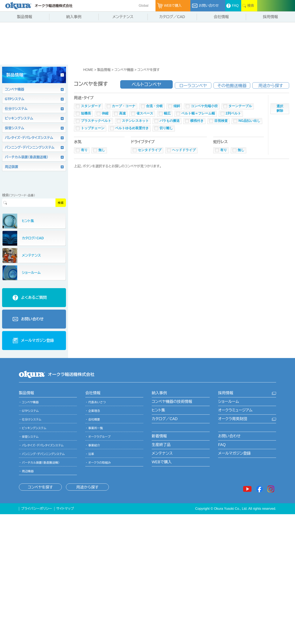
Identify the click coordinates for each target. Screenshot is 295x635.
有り (84, 150)
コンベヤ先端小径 (204, 106)
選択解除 (280, 108)
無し (101, 150)
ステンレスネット (135, 120)
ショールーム (228, 401)
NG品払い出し (249, 120)
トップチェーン (92, 128)
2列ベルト (233, 113)
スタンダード (91, 106)
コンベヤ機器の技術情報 (172, 401)
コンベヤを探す (148, 70)
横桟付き (197, 120)
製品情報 (104, 70)
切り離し (166, 128)
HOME (88, 70)
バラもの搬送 (169, 120)
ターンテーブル (240, 106)
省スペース (144, 113)
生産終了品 (161, 445)
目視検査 (221, 120)
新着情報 (159, 436)
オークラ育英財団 (232, 419)
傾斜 (176, 106)
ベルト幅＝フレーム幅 (198, 113)
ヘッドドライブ (184, 150)
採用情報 (225, 393)
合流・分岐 (154, 106)
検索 (61, 202)
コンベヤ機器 (123, 70)
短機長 (86, 113)
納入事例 (159, 393)
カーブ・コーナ (123, 106)
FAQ (222, 445)
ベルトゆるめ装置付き (132, 128)
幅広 (167, 113)
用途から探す (87, 487)
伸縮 (105, 113)
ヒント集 (158, 410)
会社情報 (92, 393)
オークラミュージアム (235, 410)
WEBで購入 (162, 462)
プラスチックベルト (96, 120)
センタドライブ (149, 150)
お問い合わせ (229, 436)
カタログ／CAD (165, 419)
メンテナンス (162, 453)
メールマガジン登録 (234, 453)
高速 (122, 113)
